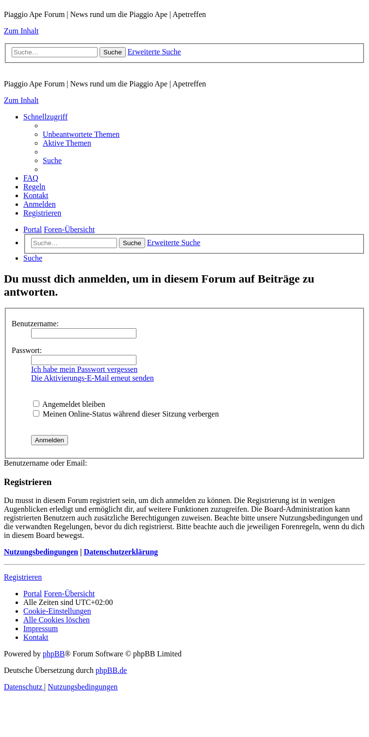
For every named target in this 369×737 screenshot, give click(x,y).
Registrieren (23, 577)
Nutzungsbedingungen (41, 552)
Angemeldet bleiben (69, 404)
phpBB (54, 654)
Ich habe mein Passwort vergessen (84, 369)
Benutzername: (35, 323)
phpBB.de (111, 670)
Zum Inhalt (21, 31)
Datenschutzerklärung (121, 552)
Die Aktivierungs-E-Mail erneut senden (92, 378)
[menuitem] (81, 134)
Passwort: (27, 350)
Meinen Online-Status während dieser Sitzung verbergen (126, 414)
